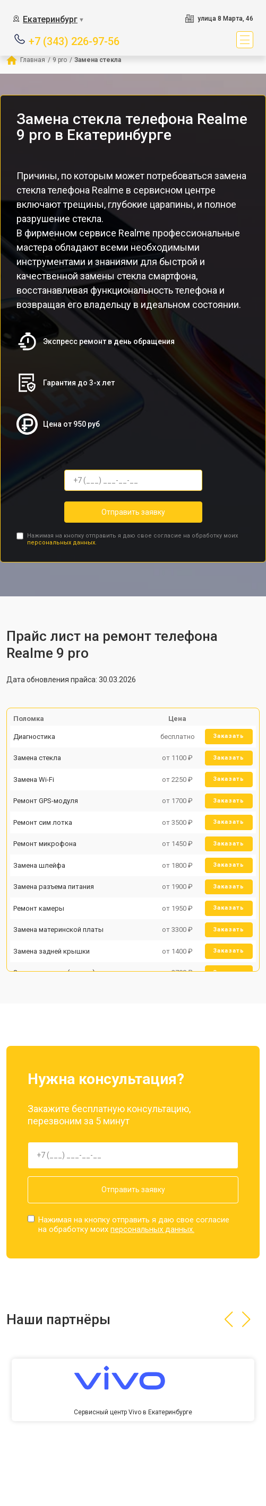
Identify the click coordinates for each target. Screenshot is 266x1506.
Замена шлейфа (39, 865)
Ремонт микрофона (44, 844)
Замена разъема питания (53, 887)
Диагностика (34, 737)
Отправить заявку (133, 512)
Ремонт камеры (38, 908)
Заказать (228, 736)
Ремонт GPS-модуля (45, 801)
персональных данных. (62, 542)
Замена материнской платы (58, 929)
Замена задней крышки (51, 951)
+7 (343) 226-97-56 (74, 40)
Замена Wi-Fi (33, 779)
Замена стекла (37, 758)
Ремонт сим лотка (42, 822)
